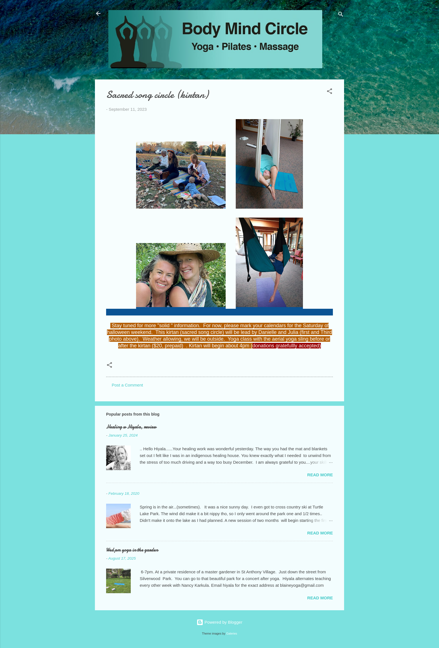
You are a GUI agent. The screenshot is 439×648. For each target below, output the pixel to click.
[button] (329, 92)
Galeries (231, 633)
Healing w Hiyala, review (131, 426)
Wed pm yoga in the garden (132, 549)
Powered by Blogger (219, 622)
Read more (320, 474)
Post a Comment (127, 385)
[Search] (340, 15)
